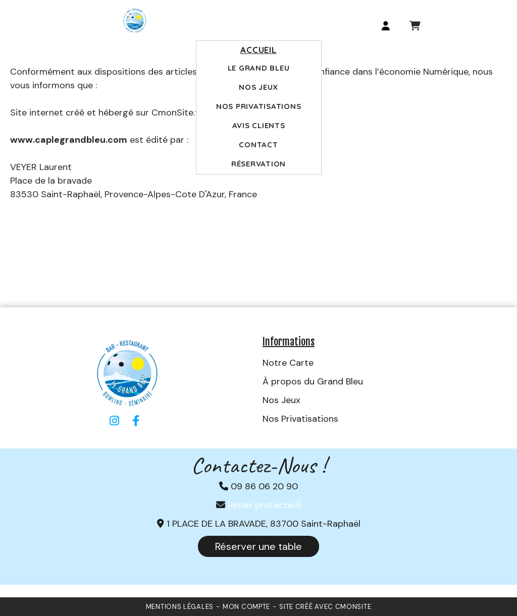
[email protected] (264, 505)
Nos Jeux (281, 400)
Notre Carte (288, 363)
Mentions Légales (180, 606)
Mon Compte (246, 606)
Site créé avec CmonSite (325, 606)
